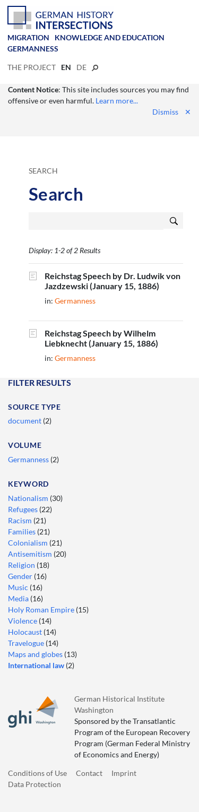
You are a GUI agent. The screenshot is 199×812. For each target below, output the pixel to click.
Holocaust (26, 631)
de (81, 67)
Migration (28, 37)
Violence (23, 620)
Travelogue (27, 642)
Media (19, 598)
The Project (31, 67)
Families (22, 531)
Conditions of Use (37, 773)
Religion (22, 564)
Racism (20, 520)
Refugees (23, 509)
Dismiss (171, 111)
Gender (21, 576)
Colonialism (28, 542)
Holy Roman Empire (42, 609)
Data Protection (34, 784)
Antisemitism (31, 553)
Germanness (32, 48)
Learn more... (117, 100)
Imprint (123, 773)
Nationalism (29, 498)
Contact (89, 773)
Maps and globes (36, 654)
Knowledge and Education (110, 37)
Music (19, 587)
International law (37, 665)
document (25, 420)
